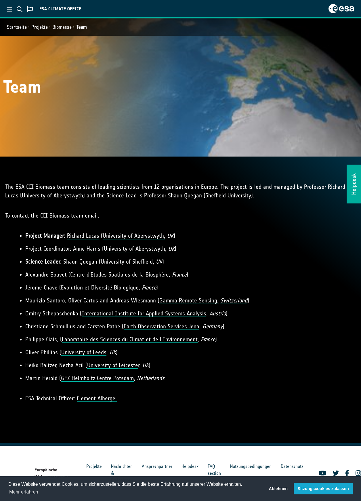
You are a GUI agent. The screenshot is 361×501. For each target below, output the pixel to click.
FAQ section (214, 470)
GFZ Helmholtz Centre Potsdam (97, 378)
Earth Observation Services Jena (161, 326)
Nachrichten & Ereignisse (122, 473)
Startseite (17, 27)
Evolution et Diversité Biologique (100, 287)
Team (81, 27)
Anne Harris (86, 248)
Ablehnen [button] (278, 488)
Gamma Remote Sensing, (189, 300)
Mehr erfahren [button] (23, 491)
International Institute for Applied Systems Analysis (144, 313)
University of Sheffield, (127, 261)
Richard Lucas (83, 235)
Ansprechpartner (157, 466)
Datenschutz (292, 466)
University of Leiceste (112, 365)
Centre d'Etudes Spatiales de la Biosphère (119, 274)
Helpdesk (190, 466)
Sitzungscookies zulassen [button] (323, 488)
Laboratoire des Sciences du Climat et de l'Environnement (130, 339)
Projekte (39, 27)
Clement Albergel (97, 398)
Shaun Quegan (80, 261)
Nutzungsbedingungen (251, 466)
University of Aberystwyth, (134, 235)
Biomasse (62, 27)
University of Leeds (83, 352)
